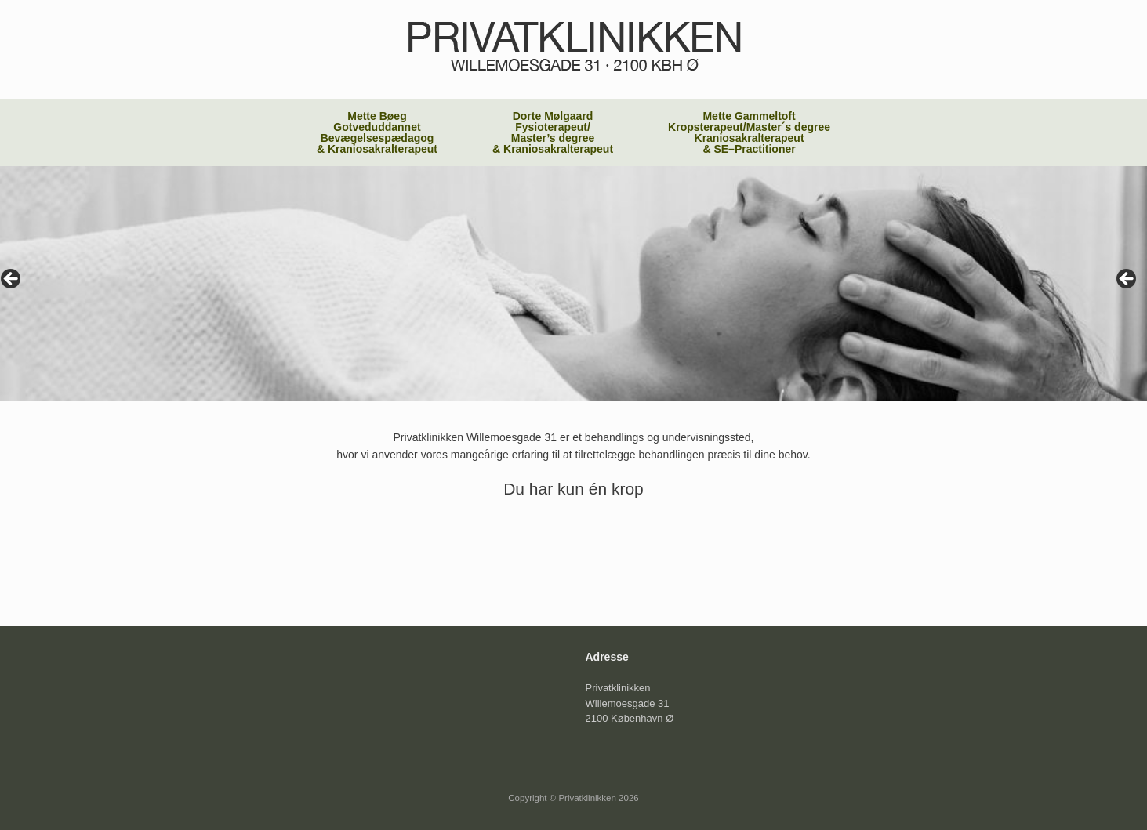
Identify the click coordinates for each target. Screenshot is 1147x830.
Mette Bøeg (377, 132)
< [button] (12, 280)
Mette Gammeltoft (749, 132)
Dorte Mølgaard (552, 132)
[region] (573, 283)
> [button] (1127, 280)
